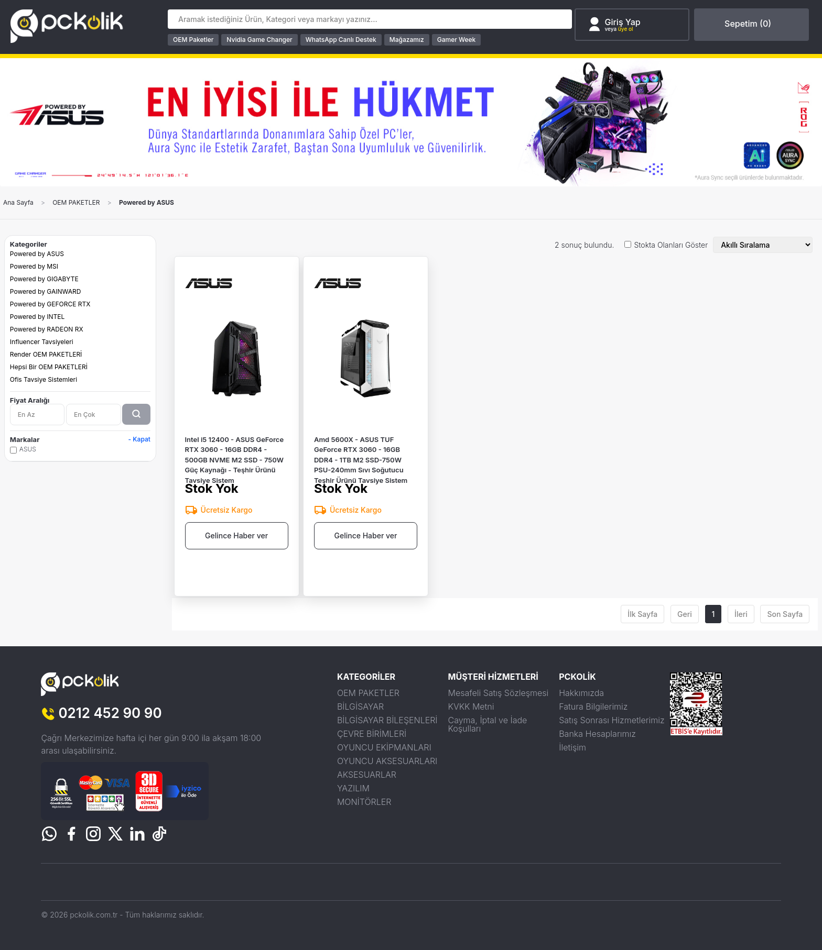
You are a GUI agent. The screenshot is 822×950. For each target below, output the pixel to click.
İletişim (572, 747)
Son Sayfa (785, 614)
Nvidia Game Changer (259, 39)
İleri (741, 614)
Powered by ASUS (146, 203)
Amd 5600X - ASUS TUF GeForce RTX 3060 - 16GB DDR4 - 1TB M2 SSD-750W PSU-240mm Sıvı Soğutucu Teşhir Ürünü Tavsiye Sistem (360, 457)
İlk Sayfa (642, 614)
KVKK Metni (471, 706)
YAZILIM (353, 788)
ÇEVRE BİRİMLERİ (371, 733)
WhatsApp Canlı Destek (341, 39)
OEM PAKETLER (76, 203)
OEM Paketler (193, 39)
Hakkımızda (581, 693)
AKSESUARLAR (366, 774)
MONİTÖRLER (364, 802)
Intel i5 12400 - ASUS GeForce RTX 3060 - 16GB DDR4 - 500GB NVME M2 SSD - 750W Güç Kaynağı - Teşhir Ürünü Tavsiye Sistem (234, 457)
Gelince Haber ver (236, 535)
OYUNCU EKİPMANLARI (384, 747)
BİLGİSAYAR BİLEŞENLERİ (387, 720)
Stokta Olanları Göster (671, 245)
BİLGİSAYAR (360, 706)
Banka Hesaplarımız (597, 733)
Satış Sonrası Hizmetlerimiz (611, 720)
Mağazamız (407, 39)
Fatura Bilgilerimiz (593, 706)
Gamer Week (456, 39)
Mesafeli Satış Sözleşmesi (498, 693)
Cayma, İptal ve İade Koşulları (487, 724)
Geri (684, 614)
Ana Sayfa (18, 203)
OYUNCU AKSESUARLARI (387, 761)
